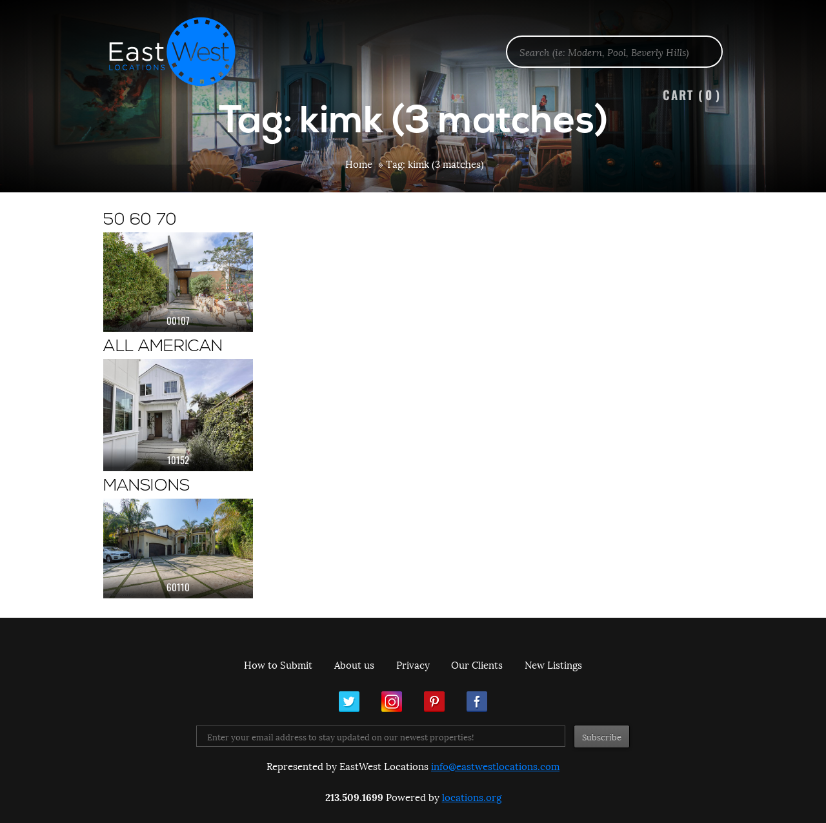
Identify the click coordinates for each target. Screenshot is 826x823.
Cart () (692, 94)
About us (354, 664)
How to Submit (278, 664)
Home (358, 163)
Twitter (349, 701)
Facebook (477, 701)
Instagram (391, 701)
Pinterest (434, 701)
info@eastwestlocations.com (495, 765)
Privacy (413, 664)
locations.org (471, 796)
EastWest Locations (180, 51)
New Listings (553, 664)
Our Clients (477, 664)
